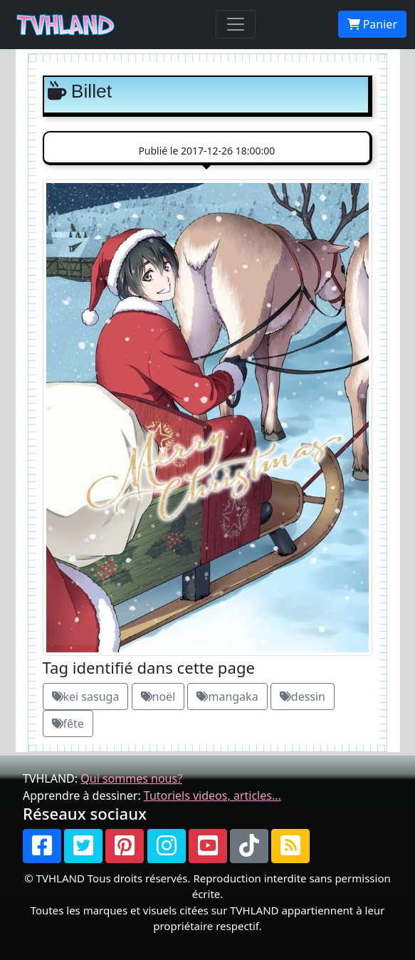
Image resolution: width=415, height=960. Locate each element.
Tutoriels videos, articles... (212, 795)
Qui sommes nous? (131, 778)
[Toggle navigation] (236, 24)
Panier (372, 24)
